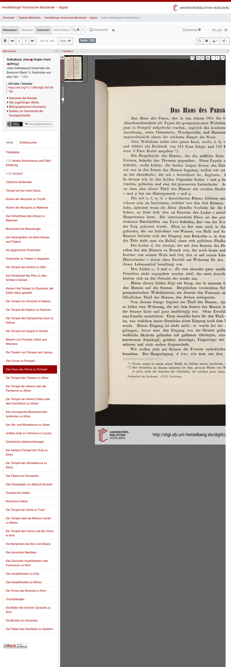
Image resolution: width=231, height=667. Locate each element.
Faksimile (43, 30)
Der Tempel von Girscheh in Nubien (28, 301)
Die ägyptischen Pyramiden (23, 250)
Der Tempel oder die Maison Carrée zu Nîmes (28, 520)
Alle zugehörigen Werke (24, 102)
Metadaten (10, 30)
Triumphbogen (15, 599)
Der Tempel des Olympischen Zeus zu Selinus (30, 320)
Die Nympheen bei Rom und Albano (28, 544)
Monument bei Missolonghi (23, 229)
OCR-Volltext (61, 30)
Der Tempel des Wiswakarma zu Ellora (26, 465)
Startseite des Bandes (23, 98)
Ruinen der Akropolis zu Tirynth (26, 199)
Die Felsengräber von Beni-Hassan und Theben (27, 239)
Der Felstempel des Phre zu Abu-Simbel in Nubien (26, 278)
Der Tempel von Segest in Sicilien (27, 331)
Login (217, 30)
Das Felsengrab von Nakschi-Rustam (29, 484)
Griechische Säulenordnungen (25, 441)
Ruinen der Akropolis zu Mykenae (27, 207)
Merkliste (192, 30)
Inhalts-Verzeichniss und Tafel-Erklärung (28, 163)
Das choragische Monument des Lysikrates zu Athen (26, 414)
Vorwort (14, 173)
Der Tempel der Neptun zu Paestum (28, 309)
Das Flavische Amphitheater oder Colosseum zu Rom (27, 563)
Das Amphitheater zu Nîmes (24, 582)
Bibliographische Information (27, 107)
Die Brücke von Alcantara (22, 620)
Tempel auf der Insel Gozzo (23, 190)
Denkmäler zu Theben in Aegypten (27, 258)
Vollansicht (98, 30)
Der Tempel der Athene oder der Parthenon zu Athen (26, 388)
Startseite (9, 17)
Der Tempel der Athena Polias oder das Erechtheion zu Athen (28, 401)
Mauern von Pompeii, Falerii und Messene (26, 342)
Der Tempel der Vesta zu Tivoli (25, 510)
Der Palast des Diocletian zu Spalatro (29, 629)
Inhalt (9, 142)
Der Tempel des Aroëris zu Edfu (26, 267)
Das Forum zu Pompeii (20, 361)
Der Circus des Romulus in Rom (26, 590)
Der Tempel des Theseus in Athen (27, 378)
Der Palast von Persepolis (22, 476)
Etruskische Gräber (18, 493)
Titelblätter (13, 152)
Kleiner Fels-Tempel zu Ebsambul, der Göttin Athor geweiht (30, 290)
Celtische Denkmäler (19, 182)
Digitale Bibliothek (30, 17)
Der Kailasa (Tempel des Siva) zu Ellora (27, 452)
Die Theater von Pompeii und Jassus (29, 352)
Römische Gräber (17, 501)
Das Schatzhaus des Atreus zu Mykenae (25, 218)
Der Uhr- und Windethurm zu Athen (28, 424)
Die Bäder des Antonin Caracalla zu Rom (28, 610)
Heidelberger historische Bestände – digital (35, 7)
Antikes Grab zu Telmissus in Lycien (28, 433)
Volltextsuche (28, 142)
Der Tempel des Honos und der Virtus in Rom (30, 533)
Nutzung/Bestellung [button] (38, 124)
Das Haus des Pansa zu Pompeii (26, 369)
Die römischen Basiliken (21, 552)
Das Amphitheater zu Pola (22, 573)
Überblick (27, 30)
